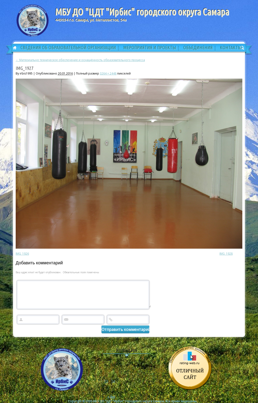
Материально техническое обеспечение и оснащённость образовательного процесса (80, 60)
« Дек (111, 396)
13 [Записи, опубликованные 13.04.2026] (106, 381)
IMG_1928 (226, 254)
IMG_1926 (22, 254)
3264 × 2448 (108, 73)
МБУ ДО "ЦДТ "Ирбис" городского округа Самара (142, 12)
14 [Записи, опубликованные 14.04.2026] (113, 381)
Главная (13, 48)
